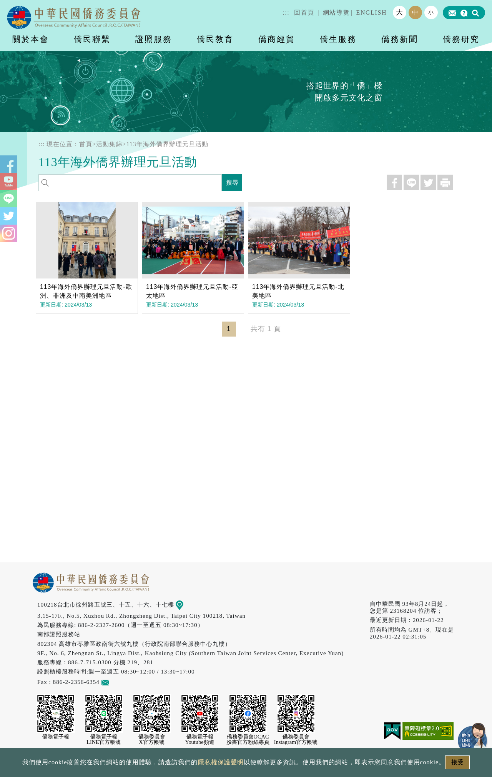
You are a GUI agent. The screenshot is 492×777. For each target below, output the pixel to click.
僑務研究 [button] (461, 39)
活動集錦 (109, 144)
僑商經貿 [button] (276, 39)
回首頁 (304, 12)
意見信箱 (117, 682)
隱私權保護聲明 (221, 762)
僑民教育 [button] (215, 39)
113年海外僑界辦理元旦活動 (167, 144)
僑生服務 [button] (338, 39)
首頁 (85, 144)
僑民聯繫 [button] (92, 39)
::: (286, 12)
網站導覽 (336, 12)
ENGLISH (371, 12)
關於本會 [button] (30, 39)
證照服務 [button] (153, 39)
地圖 (185, 604)
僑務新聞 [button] (399, 39)
